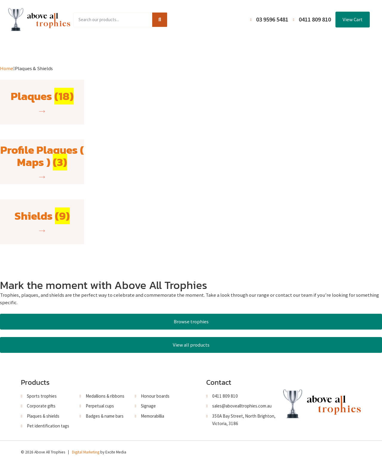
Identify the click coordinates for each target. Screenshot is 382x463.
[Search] (159, 20)
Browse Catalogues (146, 48)
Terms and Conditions (233, 48)
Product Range (98, 48)
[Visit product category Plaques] (42, 102)
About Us (188, 48)
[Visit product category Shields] (42, 221)
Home (63, 48)
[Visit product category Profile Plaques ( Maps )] (42, 161)
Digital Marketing (85, 452)
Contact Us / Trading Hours (296, 48)
